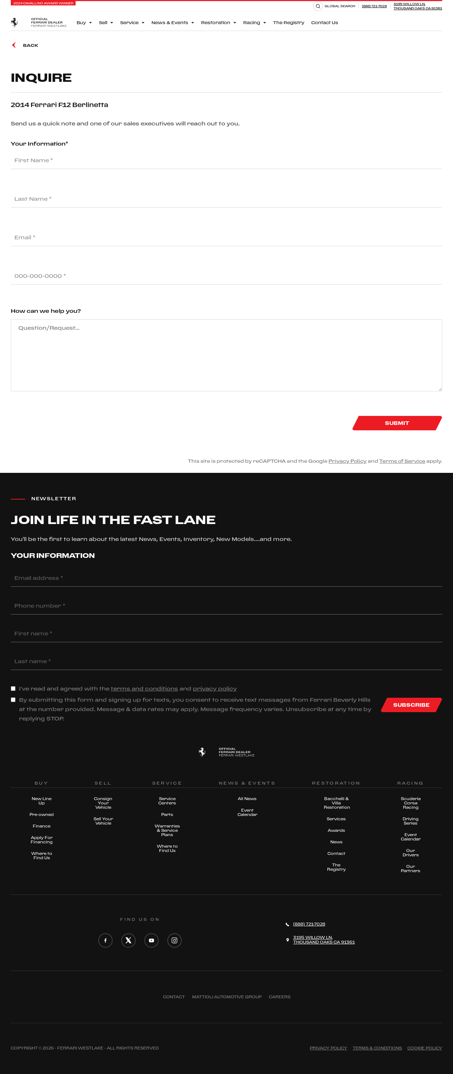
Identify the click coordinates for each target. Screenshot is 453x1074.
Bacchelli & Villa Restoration (336, 802)
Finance (41, 826)
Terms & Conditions (377, 1048)
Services (336, 819)
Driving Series (410, 821)
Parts (167, 814)
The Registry (288, 22)
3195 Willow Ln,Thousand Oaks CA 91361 (418, 6)
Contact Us (324, 22)
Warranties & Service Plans (167, 830)
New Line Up (41, 800)
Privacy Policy (348, 460)
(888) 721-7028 (374, 6)
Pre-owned (42, 814)
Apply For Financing (42, 839)
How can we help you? (46, 311)
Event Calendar (247, 812)
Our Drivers (411, 852)
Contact (336, 853)
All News (247, 798)
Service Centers (167, 800)
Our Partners (410, 868)
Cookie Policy (424, 1048)
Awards (336, 830)
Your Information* (39, 144)
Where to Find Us (41, 855)
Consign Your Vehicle (103, 802)
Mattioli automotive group (227, 997)
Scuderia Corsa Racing (411, 802)
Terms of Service (402, 460)
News (336, 842)
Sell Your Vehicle (103, 821)
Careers (279, 997)
